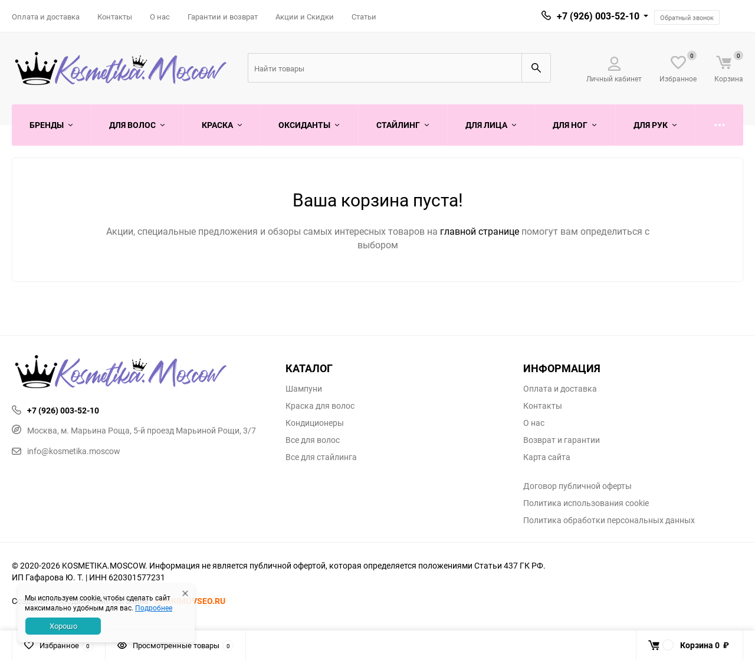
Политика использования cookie (586, 503)
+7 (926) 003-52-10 (598, 15)
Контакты (114, 16)
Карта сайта (546, 457)
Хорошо (63, 625)
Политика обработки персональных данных (609, 520)
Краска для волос (319, 406)
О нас (160, 16)
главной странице (480, 231)
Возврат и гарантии (561, 440)
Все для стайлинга (321, 457)
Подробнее (153, 607)
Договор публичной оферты (577, 486)
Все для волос (312, 440)
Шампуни (303, 389)
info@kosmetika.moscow (66, 451)
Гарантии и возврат (223, 16)
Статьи (364, 16)
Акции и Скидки (304, 16)
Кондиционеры (314, 423)
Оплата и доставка (46, 16)
